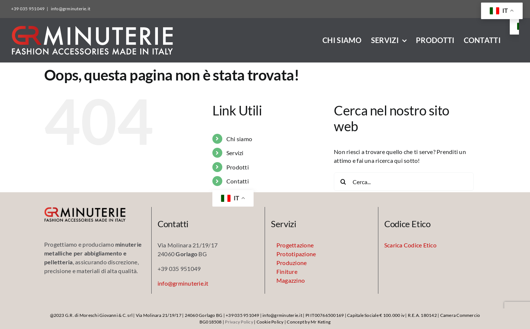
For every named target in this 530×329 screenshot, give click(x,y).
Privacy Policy (239, 322)
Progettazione (295, 245)
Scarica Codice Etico (410, 245)
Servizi (235, 152)
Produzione (291, 262)
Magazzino (290, 280)
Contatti (237, 181)
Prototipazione (296, 253)
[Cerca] (343, 181)
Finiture (286, 271)
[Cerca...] (404, 181)
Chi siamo (239, 138)
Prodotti (237, 167)
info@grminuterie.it (71, 8)
